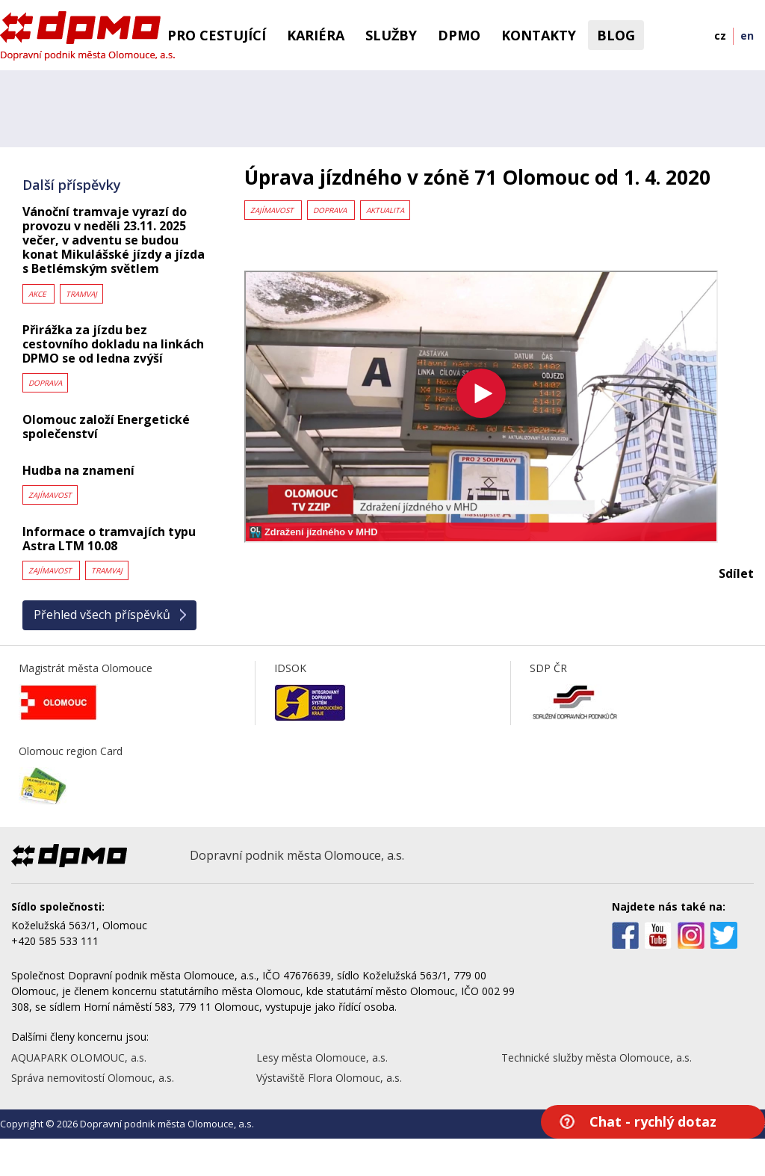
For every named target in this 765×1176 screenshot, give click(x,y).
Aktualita (385, 210)
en (747, 35)
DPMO (459, 35)
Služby (391, 35)
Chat (652, 1121)
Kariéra (315, 35)
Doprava (45, 383)
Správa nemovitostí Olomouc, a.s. (92, 1078)
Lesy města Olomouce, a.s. (322, 1057)
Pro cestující (216, 35)
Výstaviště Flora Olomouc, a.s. (329, 1078)
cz (720, 35)
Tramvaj (81, 294)
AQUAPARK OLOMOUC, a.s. (78, 1057)
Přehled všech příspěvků (102, 614)
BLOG (616, 35)
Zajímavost (50, 495)
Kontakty (538, 35)
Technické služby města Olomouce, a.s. (596, 1057)
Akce (38, 294)
